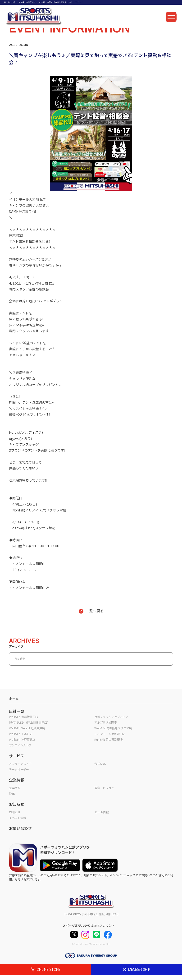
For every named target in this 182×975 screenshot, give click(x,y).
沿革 (12, 794)
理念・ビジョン (104, 788)
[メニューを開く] (171, 17)
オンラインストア (20, 745)
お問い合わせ (20, 829)
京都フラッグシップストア (111, 717)
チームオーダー (19, 770)
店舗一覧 (16, 711)
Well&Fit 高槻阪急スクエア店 (113, 728)
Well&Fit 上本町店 (20, 734)
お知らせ (14, 812)
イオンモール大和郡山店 (110, 734)
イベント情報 (17, 818)
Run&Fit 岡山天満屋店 (108, 740)
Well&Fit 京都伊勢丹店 (23, 717)
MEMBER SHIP (136, 969)
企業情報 (14, 788)
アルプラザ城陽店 (105, 723)
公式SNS (100, 764)
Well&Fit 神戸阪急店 (22, 740)
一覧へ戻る (91, 611)
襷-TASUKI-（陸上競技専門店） (29, 723)
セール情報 (101, 812)
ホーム (14, 698)
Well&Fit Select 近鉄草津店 (27, 728)
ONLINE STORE (45, 969)
